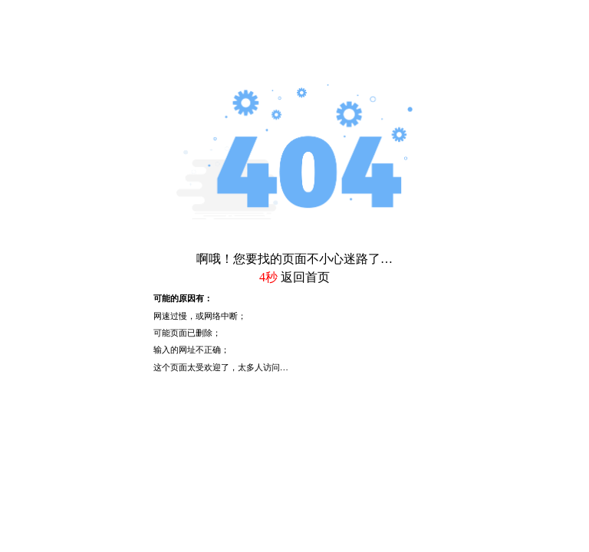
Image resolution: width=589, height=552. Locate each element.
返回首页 (305, 277)
